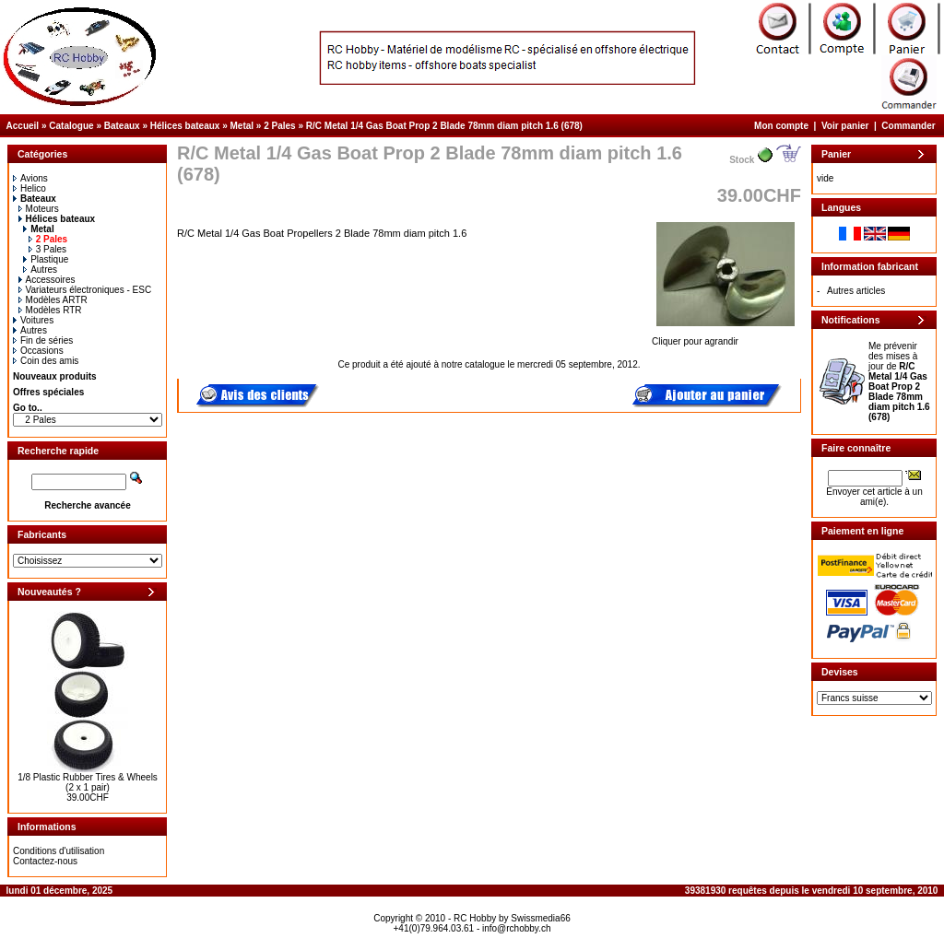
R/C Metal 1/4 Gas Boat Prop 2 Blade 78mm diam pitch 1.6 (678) (444, 126)
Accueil (23, 126)
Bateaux (122, 126)
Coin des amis (45, 361)
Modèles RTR (50, 310)
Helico (29, 188)
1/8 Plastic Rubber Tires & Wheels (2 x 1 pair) (88, 782)
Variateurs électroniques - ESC (85, 290)
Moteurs (38, 209)
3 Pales (47, 249)
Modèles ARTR (53, 300)
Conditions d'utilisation (58, 851)
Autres (40, 269)
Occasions (38, 351)
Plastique (45, 259)
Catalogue (71, 126)
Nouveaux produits (55, 376)
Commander (908, 126)
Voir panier (845, 126)
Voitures (33, 320)
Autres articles (856, 291)
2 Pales (279, 126)
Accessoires (47, 280)
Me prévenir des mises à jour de (899, 381)
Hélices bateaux (185, 126)
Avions (30, 178)
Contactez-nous (45, 861)
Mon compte (781, 126)
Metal (242, 126)
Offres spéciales (48, 392)
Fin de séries (43, 340)
